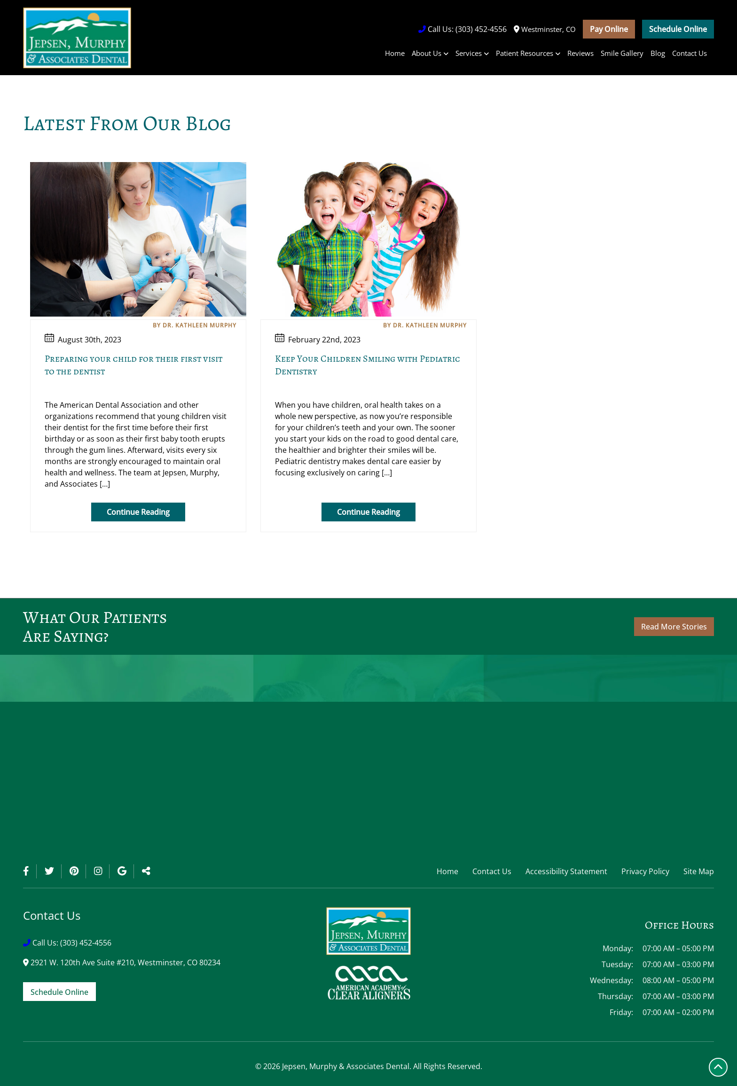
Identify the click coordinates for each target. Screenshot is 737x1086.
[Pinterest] (78, 871)
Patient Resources (524, 53)
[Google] (126, 871)
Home (395, 53)
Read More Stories (674, 626)
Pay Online (609, 29)
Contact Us (689, 53)
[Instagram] (102, 871)
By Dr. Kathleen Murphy (194, 325)
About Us (426, 53)
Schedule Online (678, 29)
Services (468, 53)
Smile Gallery (622, 53)
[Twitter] (53, 871)
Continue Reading (138, 512)
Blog (658, 53)
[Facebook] (30, 871)
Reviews (580, 53)
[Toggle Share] (146, 871)
